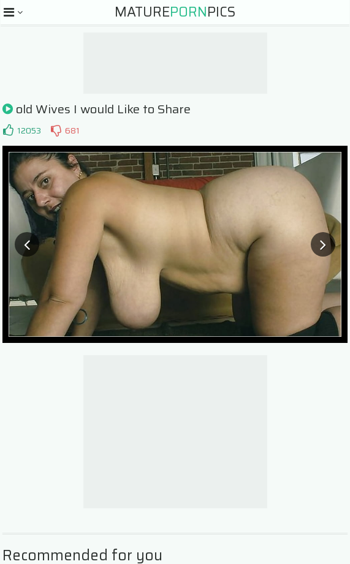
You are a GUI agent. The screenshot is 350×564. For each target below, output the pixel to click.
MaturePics (175, 12)
